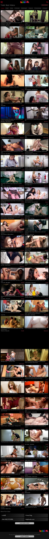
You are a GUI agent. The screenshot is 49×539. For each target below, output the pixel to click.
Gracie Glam (27, 314)
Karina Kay (33, 314)
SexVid (46, 234)
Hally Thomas (27, 250)
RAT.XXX (22, 460)
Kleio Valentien (28, 89)
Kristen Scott (34, 476)
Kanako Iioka (3, 169)
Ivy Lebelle (3, 298)
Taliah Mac (32, 444)
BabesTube (21, 25)
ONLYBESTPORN (7, 519)
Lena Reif (3, 25)
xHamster (22, 57)
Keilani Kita (31, 234)
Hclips (46, 202)
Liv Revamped (28, 282)
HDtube (46, 89)
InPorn (22, 508)
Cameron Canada (28, 153)
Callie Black (3, 250)
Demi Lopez (3, 186)
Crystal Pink (34, 412)
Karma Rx (7, 330)
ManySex (46, 121)
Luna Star (3, 508)
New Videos (44, 5)
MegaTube (46, 153)
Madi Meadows (35, 89)
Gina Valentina (4, 234)
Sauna (31, 8)
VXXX (47, 379)
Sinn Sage (27, 444)
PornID (46, 25)
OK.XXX (22, 73)
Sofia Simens (8, 121)
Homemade (38, 8)
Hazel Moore (3, 202)
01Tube (22, 41)
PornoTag (29, 515)
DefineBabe (45, 57)
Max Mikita (8, 153)
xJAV (47, 73)
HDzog (46, 169)
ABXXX (46, 363)
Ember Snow (8, 508)
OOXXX (22, 202)
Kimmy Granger (28, 476)
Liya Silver (7, 25)
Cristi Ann (27, 234)
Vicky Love (33, 282)
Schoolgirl (24, 8)
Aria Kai (9, 460)
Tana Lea (3, 330)
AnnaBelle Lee (4, 137)
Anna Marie (3, 105)
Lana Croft (3, 153)
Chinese (17, 8)
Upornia (46, 105)
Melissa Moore (10, 234)
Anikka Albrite (27, 460)
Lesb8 (46, 41)
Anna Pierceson (10, 137)
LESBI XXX (24, 2)
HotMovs (46, 412)
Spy (12, 8)
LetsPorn (22, 250)
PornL (23, 89)
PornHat (22, 428)
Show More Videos (24, 523)
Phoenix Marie (34, 57)
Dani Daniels (33, 460)
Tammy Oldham (28, 412)
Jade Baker (3, 379)
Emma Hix (8, 298)
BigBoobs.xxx (30, 519)
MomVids (46, 186)
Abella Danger (28, 57)
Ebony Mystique (4, 460)
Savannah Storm (28, 169)
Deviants (46, 508)
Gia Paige (8, 186)
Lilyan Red (3, 314)
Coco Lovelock (35, 169)
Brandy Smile (27, 492)
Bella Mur (3, 121)
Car (7, 8)
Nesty (26, 137)
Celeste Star (34, 153)
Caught (45, 8)
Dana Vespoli (27, 25)
